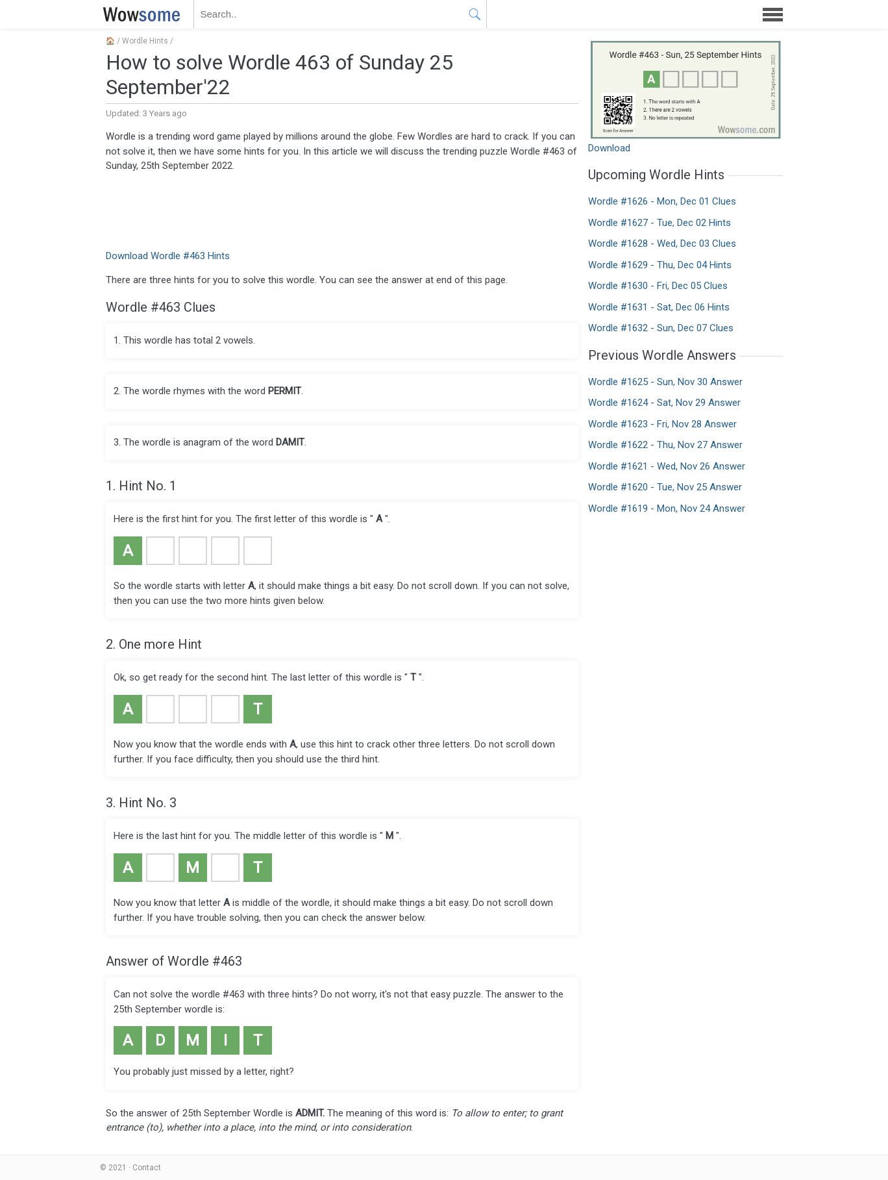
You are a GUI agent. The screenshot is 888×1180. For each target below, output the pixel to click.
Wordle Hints (145, 40)
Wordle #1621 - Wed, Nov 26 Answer (666, 466)
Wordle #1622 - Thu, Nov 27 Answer (665, 445)
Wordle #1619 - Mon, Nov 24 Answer (666, 508)
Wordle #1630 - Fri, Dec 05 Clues (658, 286)
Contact (146, 1167)
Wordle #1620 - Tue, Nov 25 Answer (665, 487)
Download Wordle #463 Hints (168, 256)
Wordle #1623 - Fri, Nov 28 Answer (662, 424)
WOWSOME (139, 14)
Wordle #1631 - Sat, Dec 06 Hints (659, 307)
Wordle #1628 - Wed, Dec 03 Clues (662, 243)
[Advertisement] (342, 210)
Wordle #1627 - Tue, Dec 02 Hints (659, 223)
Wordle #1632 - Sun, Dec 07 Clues (661, 328)
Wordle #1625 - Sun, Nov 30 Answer (665, 382)
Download (609, 148)
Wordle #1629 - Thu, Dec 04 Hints (660, 265)
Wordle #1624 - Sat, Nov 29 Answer (664, 402)
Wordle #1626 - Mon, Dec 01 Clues (662, 201)
